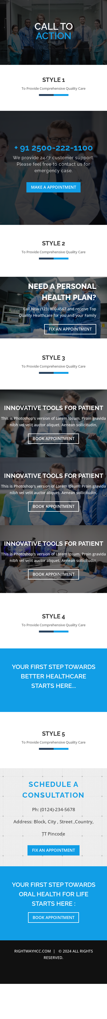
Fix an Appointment (70, 329)
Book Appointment (53, 438)
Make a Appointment (53, 187)
